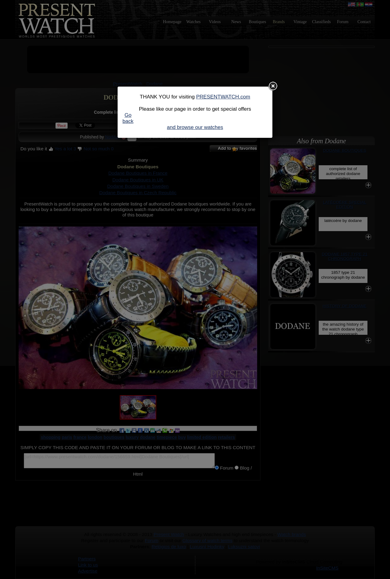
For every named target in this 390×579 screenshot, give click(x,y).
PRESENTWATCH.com (223, 97)
